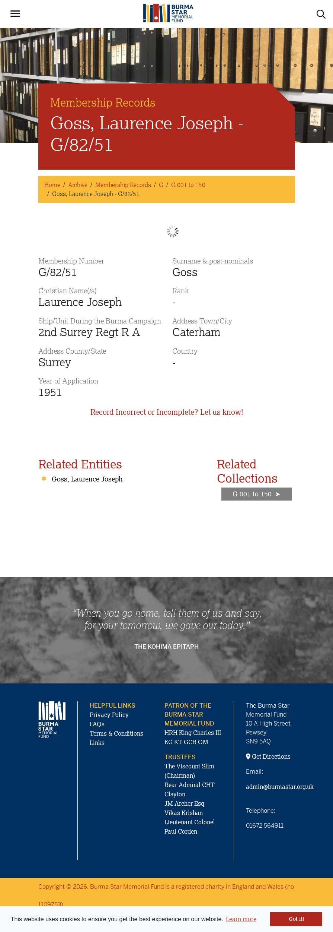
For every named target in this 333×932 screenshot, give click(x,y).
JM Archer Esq (184, 803)
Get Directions (268, 756)
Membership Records (123, 185)
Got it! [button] (296, 919)
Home (52, 185)
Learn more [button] (241, 919)
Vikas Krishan (183, 813)
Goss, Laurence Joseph (87, 478)
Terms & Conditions (116, 733)
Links (97, 743)
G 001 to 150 (188, 185)
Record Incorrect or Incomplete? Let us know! (166, 412)
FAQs (97, 724)
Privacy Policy (109, 715)
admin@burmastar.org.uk (280, 787)
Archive (77, 185)
